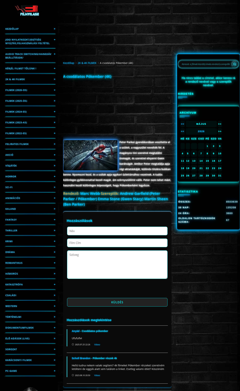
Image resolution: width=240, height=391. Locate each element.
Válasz (97, 344)
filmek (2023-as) (16, 122)
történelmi (13, 316)
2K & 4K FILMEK (15, 79)
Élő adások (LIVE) (17, 338)
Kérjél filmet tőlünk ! (20, 68)
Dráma (10, 252)
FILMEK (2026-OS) (16, 90)
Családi (10, 295)
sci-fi (9, 187)
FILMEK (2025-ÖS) (16, 100)
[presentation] (94, 289)
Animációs (12, 198)
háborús (11, 273)
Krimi (9, 241)
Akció (9, 154)
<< (182, 124)
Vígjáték (11, 165)
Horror (10, 176)
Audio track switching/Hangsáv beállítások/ (28, 55)
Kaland (10, 208)
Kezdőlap (12, 28)
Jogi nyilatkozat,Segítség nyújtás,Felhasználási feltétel (27, 41)
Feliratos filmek (17, 144)
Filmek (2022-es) (16, 133)
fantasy (11, 219)
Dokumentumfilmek (19, 327)
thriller (11, 230)
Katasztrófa (14, 284)
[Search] (235, 64)
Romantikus (14, 262)
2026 (201, 131)
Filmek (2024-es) (16, 111)
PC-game (11, 370)
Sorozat (11, 349)
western (11, 306)
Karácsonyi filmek (18, 360)
